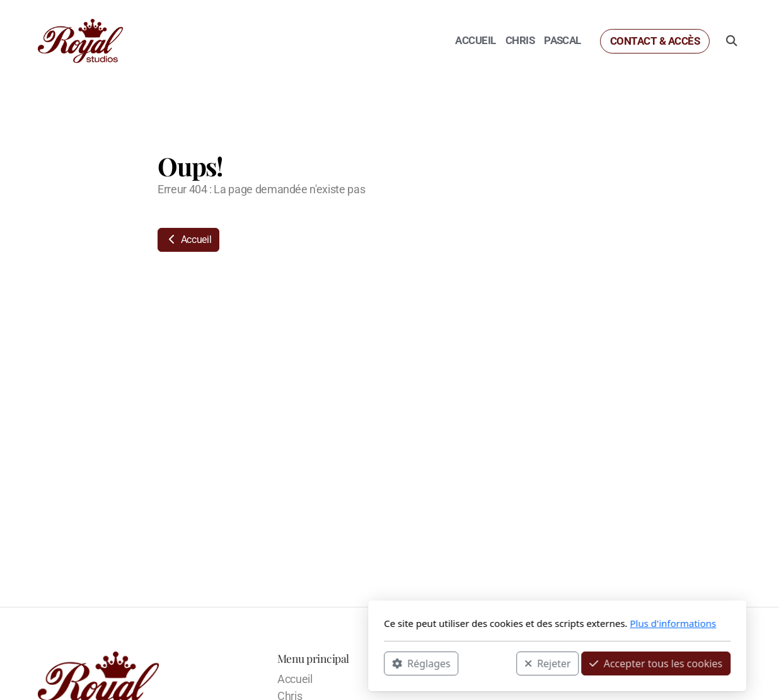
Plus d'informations (505, 623)
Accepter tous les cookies (488, 663)
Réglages (253, 663)
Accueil (188, 240)
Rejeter (380, 663)
